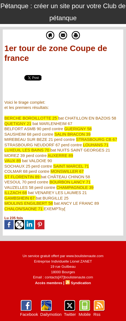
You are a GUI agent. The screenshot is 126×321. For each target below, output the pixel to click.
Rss (96, 314)
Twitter (70, 314)
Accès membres (48, 283)
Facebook (29, 314)
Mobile (85, 314)
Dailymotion (51, 314)
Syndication (81, 283)
